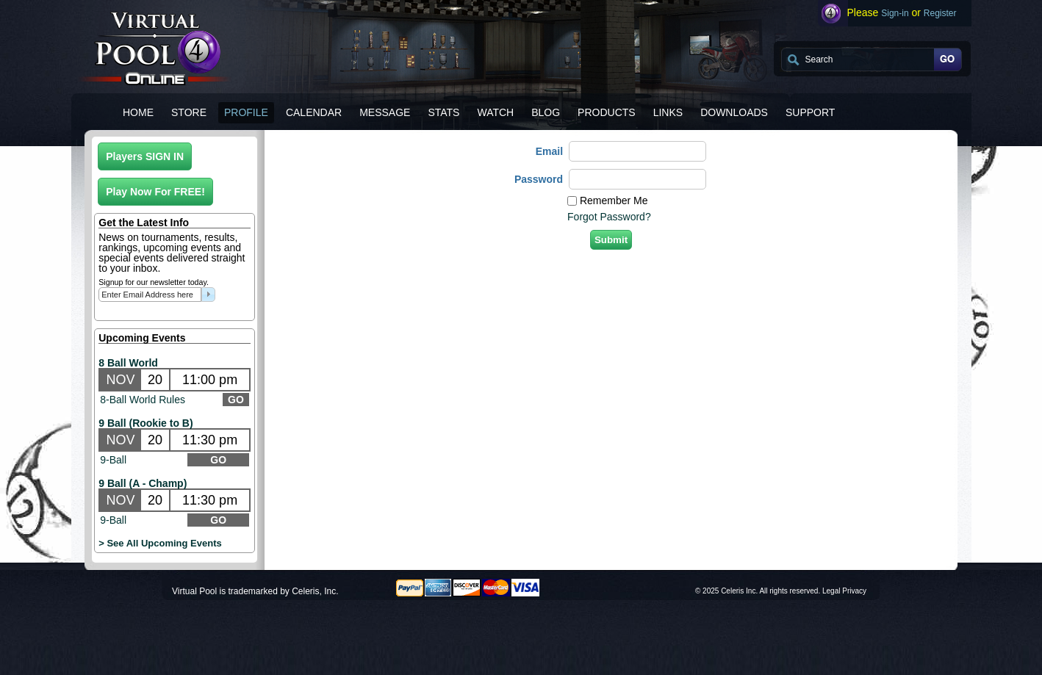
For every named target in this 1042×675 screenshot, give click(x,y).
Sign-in (894, 13)
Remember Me (614, 200)
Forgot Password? (609, 217)
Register (940, 13)
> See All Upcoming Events (159, 543)
